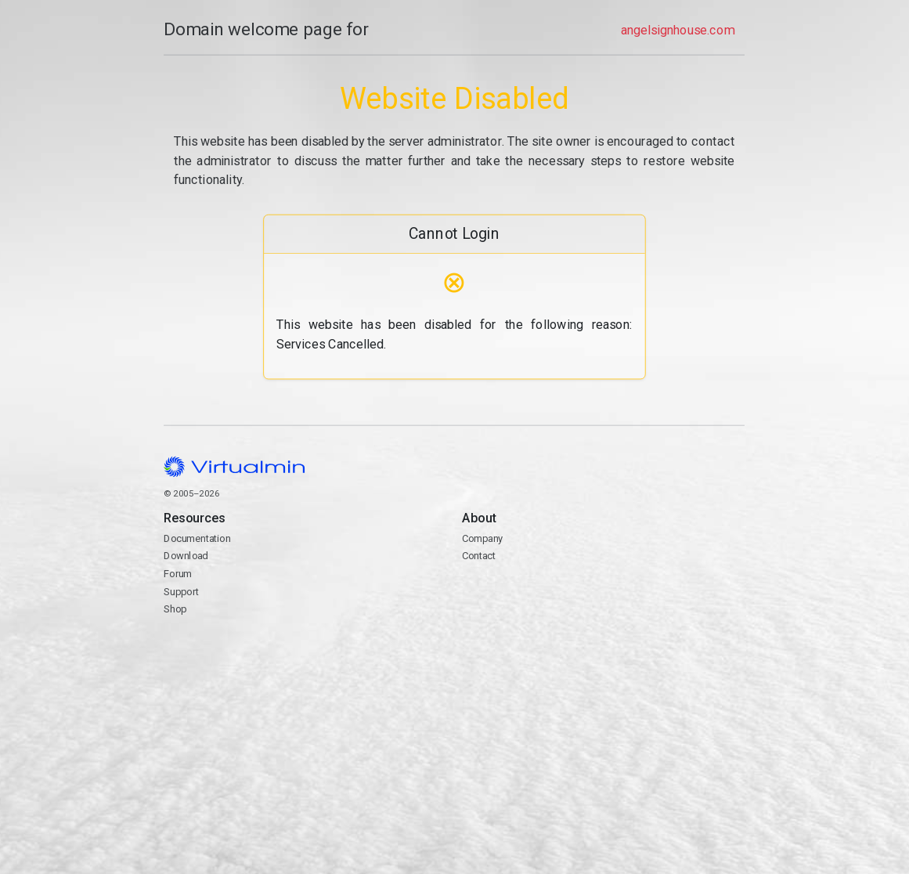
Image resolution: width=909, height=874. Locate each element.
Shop (175, 609)
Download (186, 556)
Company (482, 538)
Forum (178, 574)
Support (181, 592)
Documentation (197, 538)
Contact (603, 601)
